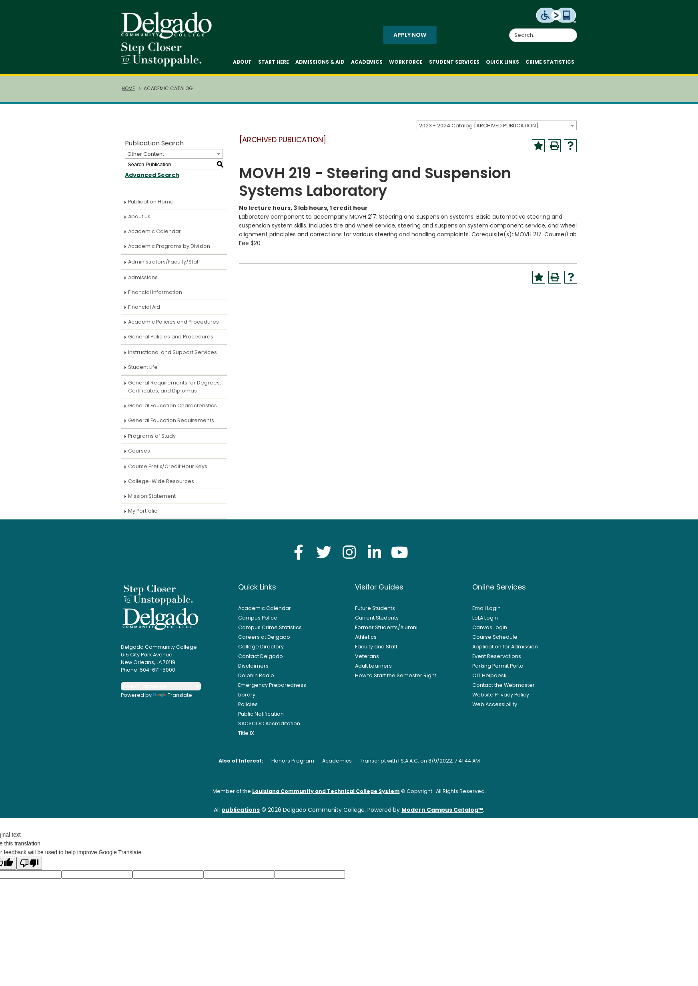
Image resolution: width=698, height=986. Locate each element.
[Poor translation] (29, 867)
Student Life (143, 371)
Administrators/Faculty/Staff (164, 265)
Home (128, 92)
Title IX (246, 737)
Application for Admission (505, 650)
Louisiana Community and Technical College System (326, 795)
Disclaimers (253, 669)
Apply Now (409, 37)
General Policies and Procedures (170, 340)
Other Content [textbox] (145, 158)
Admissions (143, 281)
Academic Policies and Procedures (173, 325)
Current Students (377, 621)
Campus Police (257, 621)
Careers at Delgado (264, 641)
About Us (139, 220)
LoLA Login (485, 621)
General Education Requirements (171, 424)
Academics (367, 63)
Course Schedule (494, 641)
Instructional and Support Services (172, 356)
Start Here (273, 63)
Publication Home (151, 205)
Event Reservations (496, 660)
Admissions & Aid (320, 63)
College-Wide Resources (161, 485)
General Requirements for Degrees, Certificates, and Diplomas (174, 390)
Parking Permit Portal (498, 669)
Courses (139, 454)
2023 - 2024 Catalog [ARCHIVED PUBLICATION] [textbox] (478, 129)
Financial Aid (144, 311)
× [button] (487, 974)
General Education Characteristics (172, 409)
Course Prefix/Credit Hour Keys (167, 470)
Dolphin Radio (256, 679)
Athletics (366, 641)
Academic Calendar (154, 235)
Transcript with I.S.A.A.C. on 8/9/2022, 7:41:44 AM (420, 764)
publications (240, 814)
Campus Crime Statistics (270, 631)
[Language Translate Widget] (161, 690)
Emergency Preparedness (272, 689)
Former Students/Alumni (386, 631)
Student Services (454, 63)
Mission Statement (152, 500)
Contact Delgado (260, 660)
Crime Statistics (550, 63)
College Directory (261, 650)
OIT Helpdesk (489, 679)
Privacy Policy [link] (407, 975)
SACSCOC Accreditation (269, 727)
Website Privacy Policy (500, 698)
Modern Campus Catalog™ (442, 814)
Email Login (486, 612)
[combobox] (497, 129)
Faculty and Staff (376, 650)
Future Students (375, 612)
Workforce (406, 63)
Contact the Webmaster (503, 689)
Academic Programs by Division (169, 250)
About (242, 63)
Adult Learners (373, 669)
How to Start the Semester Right (395, 679)
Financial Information (155, 296)
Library (246, 698)
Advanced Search (152, 179)
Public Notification (261, 717)
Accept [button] (463, 975)
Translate (172, 699)
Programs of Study (152, 440)
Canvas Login (489, 631)
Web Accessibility (494, 708)
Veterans (367, 660)
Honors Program (292, 764)
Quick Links (502, 63)
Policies (248, 708)
